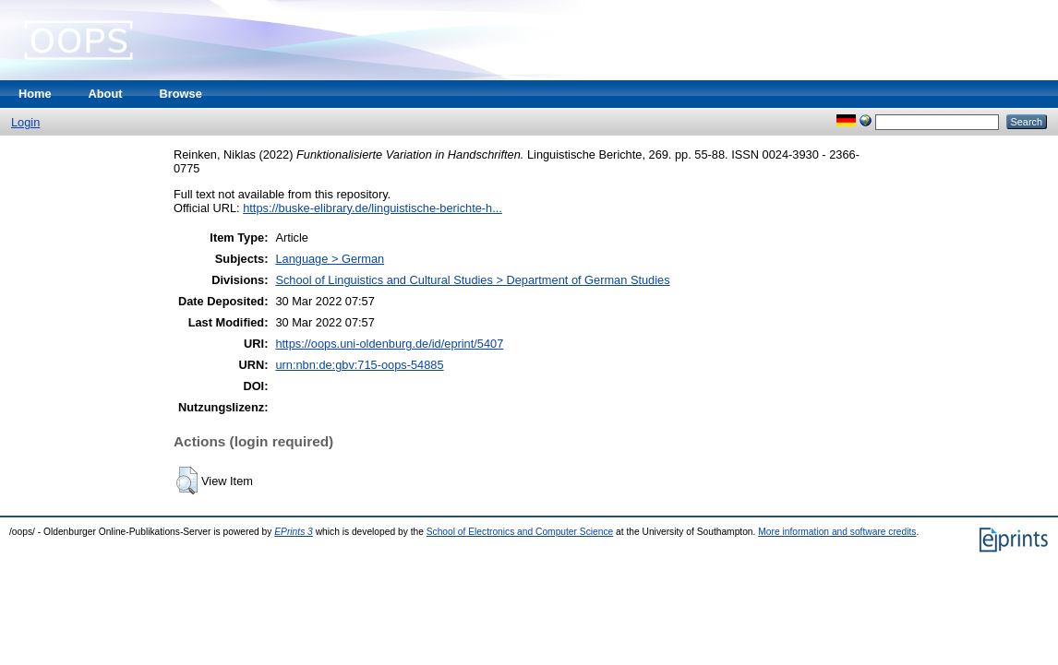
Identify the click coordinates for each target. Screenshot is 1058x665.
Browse (181, 94)
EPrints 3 (293, 532)
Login (25, 122)
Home (35, 94)
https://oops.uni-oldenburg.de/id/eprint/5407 (389, 343)
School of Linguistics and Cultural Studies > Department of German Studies (472, 280)
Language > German (329, 259)
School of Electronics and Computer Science (520, 532)
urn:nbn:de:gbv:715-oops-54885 (359, 365)
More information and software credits (837, 532)
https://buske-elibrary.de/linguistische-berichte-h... (372, 208)
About (106, 94)
